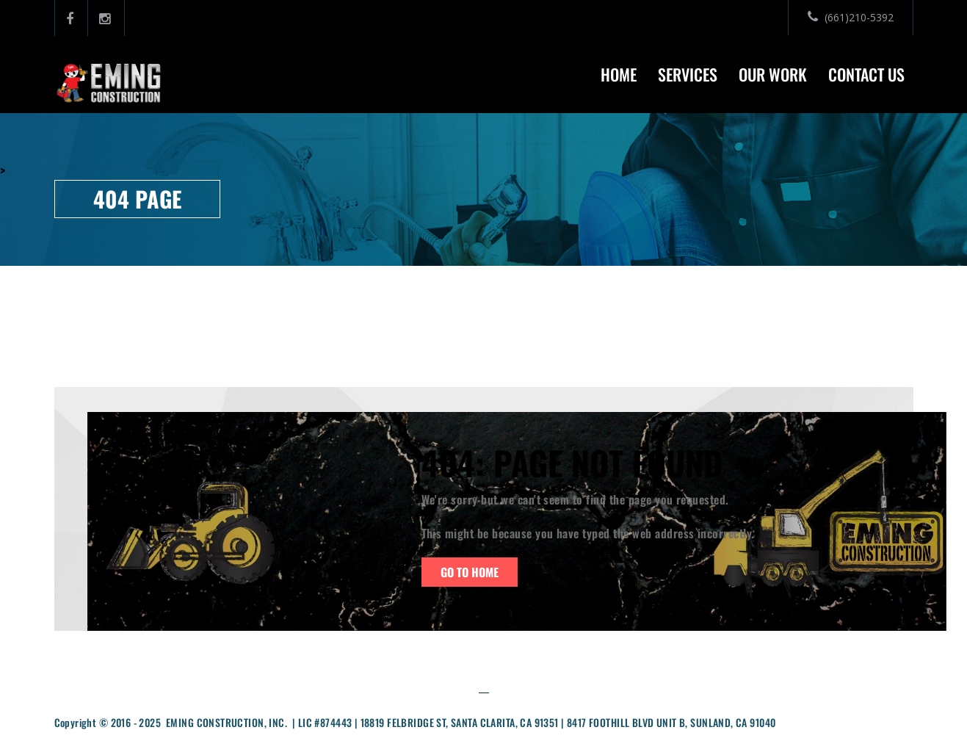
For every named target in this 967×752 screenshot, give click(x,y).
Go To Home (470, 572)
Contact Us (866, 74)
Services (687, 74)
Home (619, 74)
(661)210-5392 (851, 17)
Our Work (773, 74)
